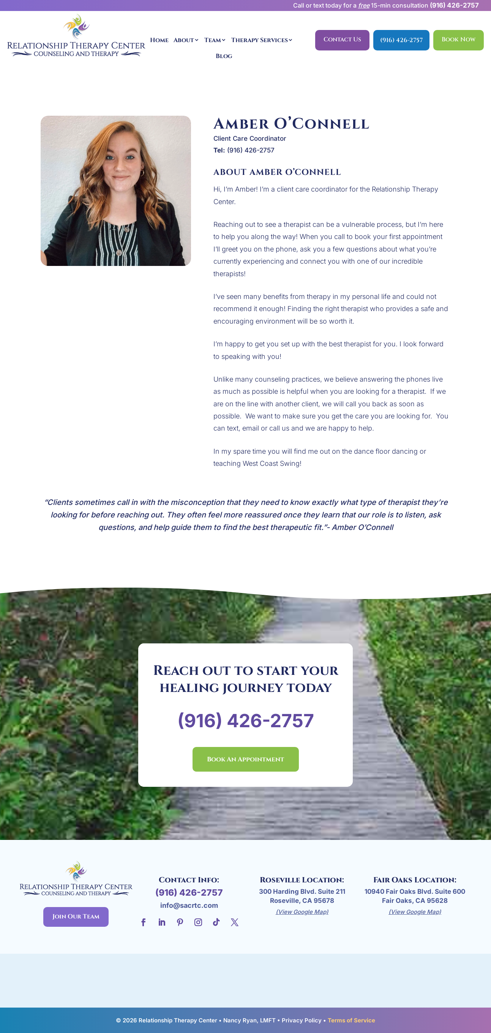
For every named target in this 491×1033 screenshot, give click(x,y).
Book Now (458, 39)
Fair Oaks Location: (414, 880)
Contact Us (342, 39)
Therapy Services (259, 40)
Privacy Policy (302, 1020)
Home (159, 40)
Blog (224, 56)
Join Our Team (75, 916)
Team (212, 40)
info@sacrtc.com (189, 905)
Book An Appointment (245, 759)
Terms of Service (351, 1020)
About (184, 40)
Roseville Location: (302, 880)
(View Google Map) (302, 911)
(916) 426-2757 (454, 5)
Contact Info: (189, 880)
